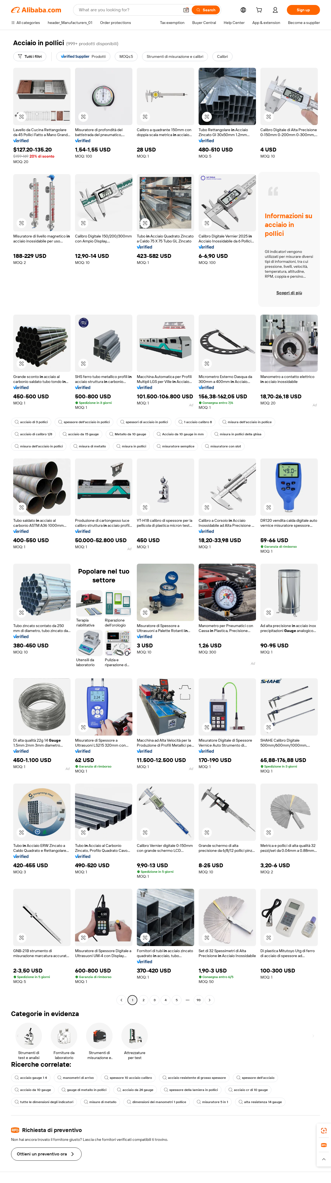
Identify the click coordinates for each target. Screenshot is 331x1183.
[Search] (206, 10)
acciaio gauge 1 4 (31, 1078)
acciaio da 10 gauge (33, 1090)
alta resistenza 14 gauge (260, 1102)
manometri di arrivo (75, 1078)
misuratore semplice (175, 446)
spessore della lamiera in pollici (191, 1090)
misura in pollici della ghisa (237, 434)
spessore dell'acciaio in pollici (84, 422)
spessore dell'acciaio (255, 1078)
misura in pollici (131, 446)
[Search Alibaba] (128, 10)
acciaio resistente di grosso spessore (194, 1078)
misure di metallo (100, 1102)
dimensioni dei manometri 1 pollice (156, 1102)
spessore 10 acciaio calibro (128, 1078)
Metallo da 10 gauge (127, 434)
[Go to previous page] (121, 1000)
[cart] (260, 11)
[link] (324, 1130)
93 (199, 1000)
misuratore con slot (223, 446)
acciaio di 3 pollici (31, 422)
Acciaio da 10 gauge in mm (180, 434)
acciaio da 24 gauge (135, 1090)
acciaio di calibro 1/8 (33, 434)
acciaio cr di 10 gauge (248, 1090)
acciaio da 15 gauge (81, 434)
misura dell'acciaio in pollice (247, 422)
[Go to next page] (210, 1000)
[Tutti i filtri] (29, 56)
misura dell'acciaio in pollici (39, 446)
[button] (186, 10)
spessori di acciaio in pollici (144, 422)
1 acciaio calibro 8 (195, 422)
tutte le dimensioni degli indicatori (44, 1102)
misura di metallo (89, 446)
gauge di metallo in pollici (84, 1090)
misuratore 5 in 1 (212, 1102)
